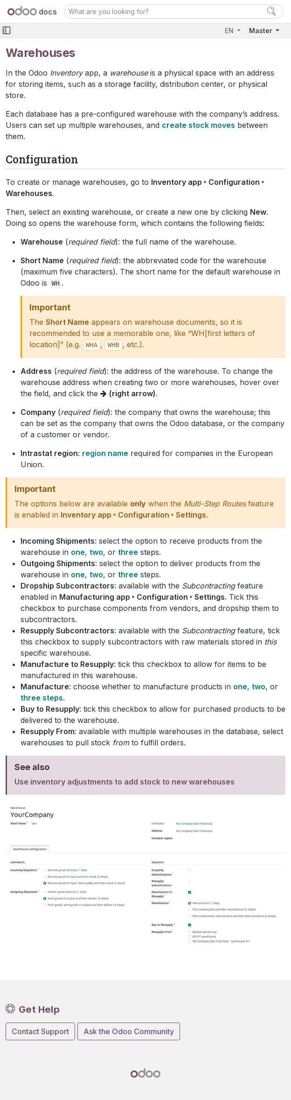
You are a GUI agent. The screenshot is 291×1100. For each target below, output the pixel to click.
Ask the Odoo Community (128, 1031)
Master (261, 31)
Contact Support (40, 1031)
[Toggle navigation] (6, 30)
